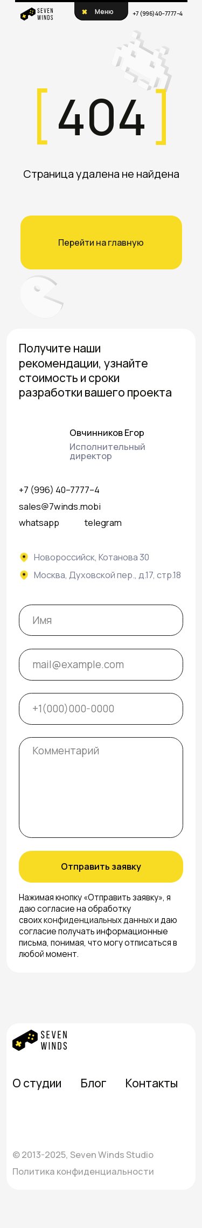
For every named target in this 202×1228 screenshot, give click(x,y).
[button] (101, 11)
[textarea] (101, 787)
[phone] (101, 709)
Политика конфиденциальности (83, 1171)
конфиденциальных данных (98, 920)
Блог (94, 1083)
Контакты (152, 1083)
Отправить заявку (101, 866)
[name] (101, 620)
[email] (101, 665)
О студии (36, 1083)
